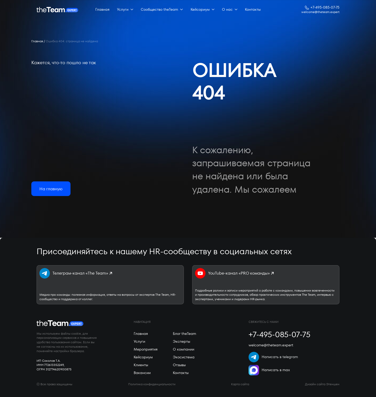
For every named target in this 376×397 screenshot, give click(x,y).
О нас (227, 9)
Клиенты (141, 365)
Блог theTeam (184, 333)
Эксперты (181, 341)
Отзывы (179, 365)
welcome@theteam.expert (320, 12)
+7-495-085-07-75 (324, 7)
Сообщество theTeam (159, 9)
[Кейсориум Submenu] (212, 10)
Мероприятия (145, 349)
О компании (183, 349)
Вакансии (142, 372)
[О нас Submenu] (235, 10)
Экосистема (184, 357)
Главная (102, 9)
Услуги (122, 9)
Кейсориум (200, 9)
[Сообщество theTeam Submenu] (180, 10)
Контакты (253, 9)
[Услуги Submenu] (130, 10)
